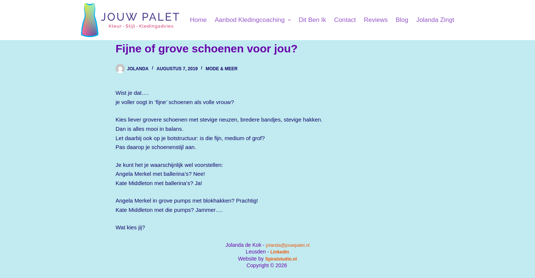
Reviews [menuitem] (376, 19)
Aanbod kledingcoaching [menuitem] (254, 19)
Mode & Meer (221, 68)
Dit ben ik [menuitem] (312, 19)
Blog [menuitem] (402, 19)
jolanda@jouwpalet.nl (287, 245)
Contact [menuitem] (345, 19)
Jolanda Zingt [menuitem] (435, 19)
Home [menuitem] (198, 19)
